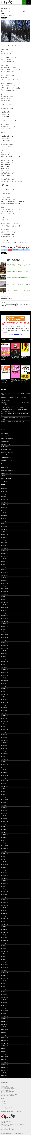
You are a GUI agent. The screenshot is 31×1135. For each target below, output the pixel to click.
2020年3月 (3, 683)
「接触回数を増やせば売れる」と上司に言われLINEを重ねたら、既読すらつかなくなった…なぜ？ (15, 410)
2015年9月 (3, 829)
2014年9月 (3, 862)
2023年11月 (3, 564)
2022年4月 (3, 615)
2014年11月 (3, 856)
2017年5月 (3, 775)
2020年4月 (3, 680)
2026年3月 (3, 491)
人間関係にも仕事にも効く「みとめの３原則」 (5, 358)
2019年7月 (3, 705)
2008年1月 (3, 1073)
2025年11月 (3, 502)
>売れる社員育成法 (5, 1090)
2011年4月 (3, 972)
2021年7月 (3, 640)
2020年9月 (3, 667)
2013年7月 (3, 899)
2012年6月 (3, 935)
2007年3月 (3, 1075)
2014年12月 (3, 853)
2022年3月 (3, 618)
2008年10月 (3, 1048)
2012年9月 (3, 926)
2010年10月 (3, 989)
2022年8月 (3, 605)
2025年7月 (3, 513)
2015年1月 (3, 851)
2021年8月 (3, 637)
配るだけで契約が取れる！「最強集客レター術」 (25, 381)
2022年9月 (3, 602)
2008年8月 (3, 1054)
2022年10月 (3, 599)
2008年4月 (3, 1064)
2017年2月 (3, 783)
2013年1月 (3, 916)
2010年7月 (3, 997)
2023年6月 (3, 577)
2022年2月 (3, 621)
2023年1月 (3, 591)
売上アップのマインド (6, 444)
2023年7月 (3, 575)
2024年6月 (3, 545)
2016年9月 (3, 797)
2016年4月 (3, 810)
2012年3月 (3, 943)
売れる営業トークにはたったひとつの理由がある (5, 381)
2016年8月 (3, 799)
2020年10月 (3, 664)
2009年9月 (3, 1018)
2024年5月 (3, 548)
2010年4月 (3, 1005)
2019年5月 (3, 710)
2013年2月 (3, 913)
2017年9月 (3, 764)
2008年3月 (3, 1067)
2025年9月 (3, 507)
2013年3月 (3, 910)
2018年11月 (3, 726)
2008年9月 (3, 1051)
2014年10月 (3, 859)
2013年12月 (3, 886)
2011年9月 (3, 959)
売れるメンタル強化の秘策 (7, 438)
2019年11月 (3, 694)
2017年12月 (3, 756)
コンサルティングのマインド (7, 460)
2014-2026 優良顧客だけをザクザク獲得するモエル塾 (12, 1133)
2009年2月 (3, 1037)
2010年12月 (3, 983)
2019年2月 (3, 718)
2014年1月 (3, 883)
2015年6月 (3, 837)
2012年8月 (3, 929)
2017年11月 (3, 759)
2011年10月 (3, 956)
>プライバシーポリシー (6, 1128)
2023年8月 (3, 572)
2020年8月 (3, 669)
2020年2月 (3, 686)
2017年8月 (3, 767)
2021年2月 (3, 653)
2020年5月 (3, 678)
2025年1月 (3, 529)
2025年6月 (3, 515)
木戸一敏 (12, 15)
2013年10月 (3, 891)
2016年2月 (3, 816)
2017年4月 (3, 778)
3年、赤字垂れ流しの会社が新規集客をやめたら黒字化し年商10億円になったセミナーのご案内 (15, 303)
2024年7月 (3, 542)
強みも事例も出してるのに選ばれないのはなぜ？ (12, 407)
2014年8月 (3, 864)
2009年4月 (3, 1032)
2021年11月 (3, 629)
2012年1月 (3, 948)
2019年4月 (3, 713)
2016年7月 (3, 802)
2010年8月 (3, 994)
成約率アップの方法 (5, 436)
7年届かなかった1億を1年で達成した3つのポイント (13, 426)
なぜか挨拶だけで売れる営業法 (25, 357)
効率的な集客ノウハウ (6, 433)
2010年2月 (3, 1010)
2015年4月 (3, 843)
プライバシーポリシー (6, 478)
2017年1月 (3, 786)
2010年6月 (3, 999)
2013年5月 (3, 905)
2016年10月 (3, 794)
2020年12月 (3, 659)
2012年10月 (3, 924)
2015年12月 (3, 821)
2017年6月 (3, 772)
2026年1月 (3, 496)
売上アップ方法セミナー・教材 (8, 455)
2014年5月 (3, 872)
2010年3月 (3, 1008)
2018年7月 (3, 737)
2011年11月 (3, 954)
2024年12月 (3, 531)
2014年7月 (3, 867)
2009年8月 (3, 1021)
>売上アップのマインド (6, 1092)
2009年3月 (3, 1035)
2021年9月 (3, 634)
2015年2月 (3, 848)
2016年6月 (3, 805)
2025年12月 (3, 499)
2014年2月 (3, 880)
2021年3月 (3, 651)
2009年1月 (3, 1040)
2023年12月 (3, 561)
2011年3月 (3, 975)
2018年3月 (3, 748)
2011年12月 (3, 951)
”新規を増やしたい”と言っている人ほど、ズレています (14, 397)
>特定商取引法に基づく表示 (7, 1129)
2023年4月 (3, 583)
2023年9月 (3, 569)
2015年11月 (3, 824)
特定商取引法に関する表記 (7, 470)
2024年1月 (3, 559)
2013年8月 (3, 897)
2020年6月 (3, 675)
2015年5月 (3, 840)
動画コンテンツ (4, 467)
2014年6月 (3, 870)
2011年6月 (3, 967)
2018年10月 (3, 729)
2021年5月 (3, 645)
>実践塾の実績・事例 (6, 1086)
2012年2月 (3, 945)
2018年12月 (3, 724)
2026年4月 (3, 488)
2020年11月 (3, 661)
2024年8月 (3, 540)
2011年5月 (3, 970)
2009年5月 (3, 1029)
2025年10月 (3, 504)
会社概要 (3, 475)
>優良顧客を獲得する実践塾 (7, 1095)
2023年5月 (3, 580)
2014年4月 (3, 875)
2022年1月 (3, 623)
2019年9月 (3, 699)
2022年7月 (3, 607)
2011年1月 (3, 981)
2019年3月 (3, 715)
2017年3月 (3, 780)
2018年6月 (3, 740)
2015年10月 (3, 826)
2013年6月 (3, 902)
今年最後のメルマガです (15, 297)
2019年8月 (3, 702)
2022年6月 (3, 610)
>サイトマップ (4, 1108)
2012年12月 (3, 918)
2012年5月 (3, 937)
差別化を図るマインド (5, 8)
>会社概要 (3, 1103)
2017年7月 (3, 770)
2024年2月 (3, 556)
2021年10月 (3, 632)
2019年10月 (3, 697)
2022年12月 (3, 594)
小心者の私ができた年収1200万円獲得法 (15, 380)
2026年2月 (3, 494)
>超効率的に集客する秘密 (7, 1087)
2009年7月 (3, 1024)
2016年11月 (3, 791)
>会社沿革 (3, 1105)
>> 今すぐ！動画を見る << (15, 334)
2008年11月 (3, 1045)
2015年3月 (3, 845)
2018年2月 (3, 751)
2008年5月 (3, 1062)
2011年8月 (3, 962)
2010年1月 (3, 1013)
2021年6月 (3, 642)
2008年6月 (3, 1059)
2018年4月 (3, 745)
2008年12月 (3, 1043)
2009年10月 (3, 1016)
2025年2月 (3, 526)
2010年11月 (3, 986)
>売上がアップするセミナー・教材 (9, 1094)
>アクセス (3, 1104)
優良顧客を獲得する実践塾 (7, 452)
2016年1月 (3, 818)
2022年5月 (3, 613)
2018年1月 (3, 753)
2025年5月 (3, 518)
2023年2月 (3, 588)
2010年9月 (3, 991)
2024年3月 (3, 553)
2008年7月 (3, 1056)
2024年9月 (3, 537)
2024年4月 (3, 550)
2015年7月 (3, 834)
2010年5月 (3, 1002)
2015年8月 (3, 832)
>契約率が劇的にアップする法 (8, 1088)
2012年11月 (3, 921)
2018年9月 (3, 732)
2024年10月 (3, 534)
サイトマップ (4, 481)
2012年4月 (3, 940)
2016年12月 (3, 788)
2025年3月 (3, 523)
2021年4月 (3, 648)
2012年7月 (3, 932)
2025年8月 (3, 510)
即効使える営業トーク (6, 457)
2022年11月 (3, 596)
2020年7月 (3, 672)
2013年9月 (3, 894)
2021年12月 (3, 626)
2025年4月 (3, 521)
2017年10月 (3, 761)
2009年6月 (3, 1027)
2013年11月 (3, 889)
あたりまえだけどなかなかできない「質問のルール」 (15, 358)
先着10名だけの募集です (7, 400)
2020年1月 (3, 688)
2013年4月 (3, 908)
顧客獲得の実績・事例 (6, 449)
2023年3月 (3, 586)
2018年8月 (3, 734)
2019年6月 (3, 707)
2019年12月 (3, 691)
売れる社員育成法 (5, 446)
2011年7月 (3, 964)
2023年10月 (3, 567)
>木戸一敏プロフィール (6, 1107)
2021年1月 (3, 656)
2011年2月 (3, 978)
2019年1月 (3, 721)
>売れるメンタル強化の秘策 (7, 1091)
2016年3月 (3, 813)
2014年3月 (3, 878)
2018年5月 (3, 742)
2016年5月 (3, 807)
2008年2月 (3, 1070)
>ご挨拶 (3, 1101)
